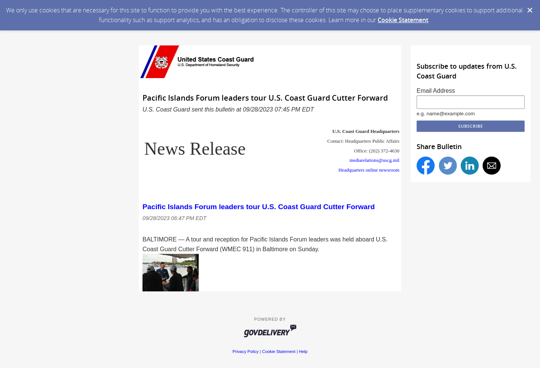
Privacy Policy (245, 351)
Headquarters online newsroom (369, 170)
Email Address (436, 90)
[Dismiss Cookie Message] (530, 10)
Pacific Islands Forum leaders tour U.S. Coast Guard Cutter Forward (258, 207)
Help (303, 351)
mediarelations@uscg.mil (374, 160)
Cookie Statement (403, 20)
